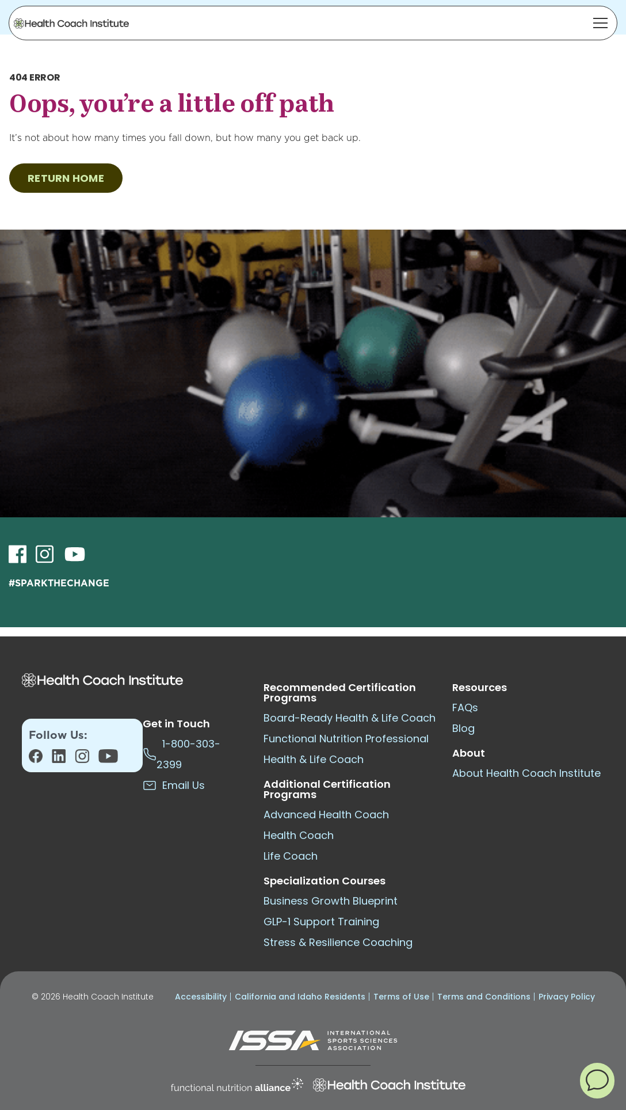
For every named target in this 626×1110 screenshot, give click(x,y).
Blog (463, 728)
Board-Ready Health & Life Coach (350, 718)
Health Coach (299, 835)
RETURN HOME (66, 178)
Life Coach (291, 856)
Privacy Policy (567, 996)
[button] (597, 1080)
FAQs (465, 707)
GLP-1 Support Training (321, 921)
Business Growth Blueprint (331, 901)
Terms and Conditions (483, 996)
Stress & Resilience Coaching (338, 942)
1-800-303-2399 (181, 754)
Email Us (174, 785)
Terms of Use (401, 996)
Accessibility (201, 996)
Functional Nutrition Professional (346, 738)
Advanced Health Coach (326, 814)
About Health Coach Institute (526, 773)
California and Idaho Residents (300, 996)
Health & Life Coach (314, 759)
